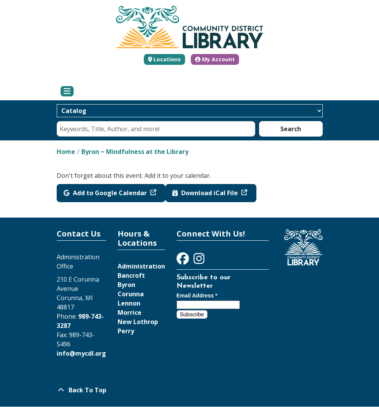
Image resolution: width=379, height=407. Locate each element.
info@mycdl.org (81, 353)
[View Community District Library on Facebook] (183, 261)
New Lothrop (138, 321)
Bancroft (131, 275)
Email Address (197, 295)
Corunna (131, 294)
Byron (126, 284)
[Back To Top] (190, 390)
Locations (167, 59)
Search (290, 129)
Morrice (129, 312)
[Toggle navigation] (67, 91)
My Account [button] (215, 59)
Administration (141, 266)
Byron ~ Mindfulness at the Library (135, 151)
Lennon (129, 303)
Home (66, 151)
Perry (126, 331)
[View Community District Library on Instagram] (199, 261)
